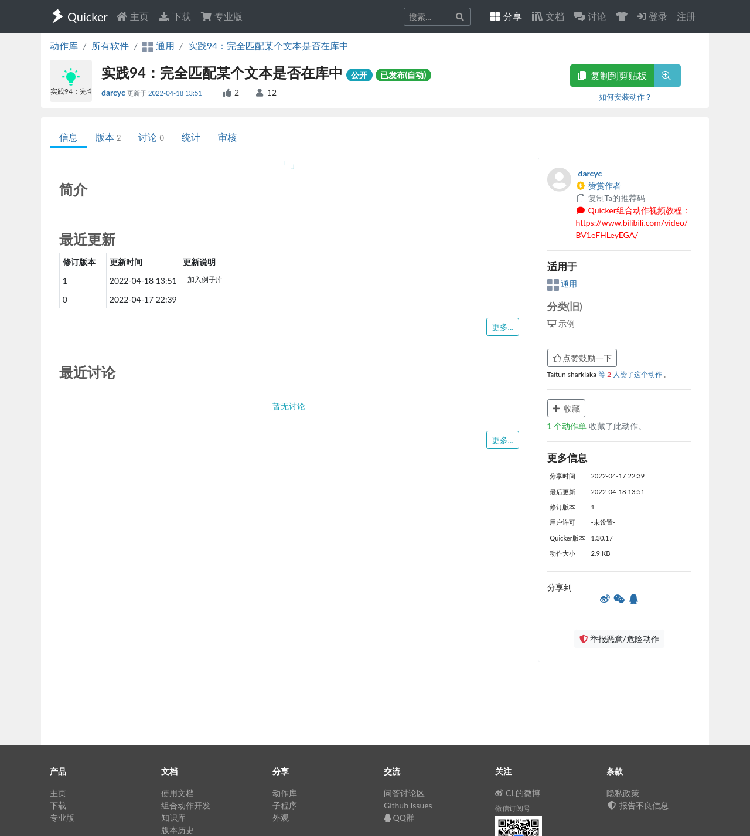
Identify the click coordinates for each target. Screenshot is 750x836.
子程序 (284, 805)
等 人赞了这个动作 (631, 374)
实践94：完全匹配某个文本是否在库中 (268, 45)
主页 (132, 16)
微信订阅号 (512, 808)
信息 (68, 136)
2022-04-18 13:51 (176, 93)
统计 (191, 136)
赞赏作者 (599, 186)
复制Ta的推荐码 (611, 198)
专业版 (221, 16)
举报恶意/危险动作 (619, 639)
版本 (108, 136)
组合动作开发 (185, 805)
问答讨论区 (404, 793)
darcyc (114, 92)
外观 (280, 818)
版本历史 (177, 830)
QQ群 (399, 818)
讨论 (150, 136)
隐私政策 (622, 793)
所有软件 (110, 45)
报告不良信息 (637, 805)
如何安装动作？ (625, 96)
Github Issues (408, 805)
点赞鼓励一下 (582, 358)
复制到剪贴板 (612, 75)
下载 (174, 16)
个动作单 (568, 426)
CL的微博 (517, 793)
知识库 (173, 818)
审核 (227, 136)
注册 (686, 16)
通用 (562, 283)
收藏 (567, 408)
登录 (652, 16)
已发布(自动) (403, 75)
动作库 (64, 45)
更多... (503, 327)
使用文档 (177, 793)
